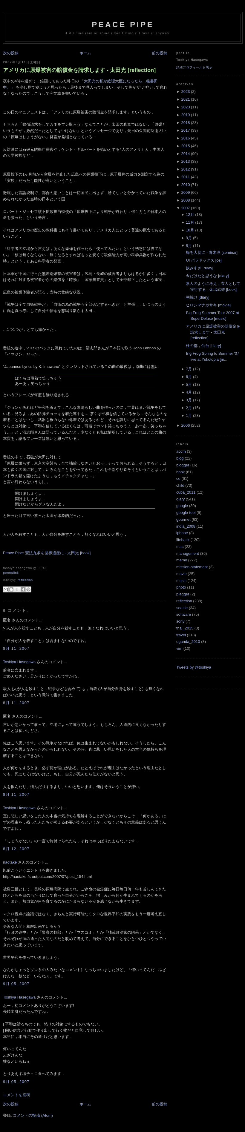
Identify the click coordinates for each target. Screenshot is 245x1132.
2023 (185, 91)
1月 (189, 415)
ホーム (85, 53)
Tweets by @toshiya (193, 667)
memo (181, 560)
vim (179, 648)
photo (181, 587)
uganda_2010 (188, 641)
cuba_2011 (185, 492)
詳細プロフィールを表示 (194, 67)
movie (181, 574)
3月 (189, 400)
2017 (185, 130)
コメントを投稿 (16, 1095)
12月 (190, 214)
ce (178, 478)
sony (180, 621)
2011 (185, 177)
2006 (185, 425)
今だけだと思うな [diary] (207, 276)
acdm (181, 451)
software (183, 614)
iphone (182, 533)
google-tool (185, 512)
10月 (190, 230)
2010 (185, 184)
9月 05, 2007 (16, 984)
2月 (189, 408)
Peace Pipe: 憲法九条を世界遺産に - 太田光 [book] (47, 553)
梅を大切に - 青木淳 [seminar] (212, 252)
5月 (189, 384)
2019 (185, 115)
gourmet (183, 519)
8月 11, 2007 (16, 648)
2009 (185, 192)
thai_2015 (184, 628)
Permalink (11, 573)
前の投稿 (159, 53)
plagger (182, 594)
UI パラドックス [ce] (203, 260)
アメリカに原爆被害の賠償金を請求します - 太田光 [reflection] (79, 70)
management (187, 553)
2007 (185, 208)
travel (181, 635)
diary (180, 499)
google (182, 505)
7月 (189, 369)
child (180, 485)
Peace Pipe (123, 24)
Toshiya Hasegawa (19, 662)
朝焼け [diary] (197, 297)
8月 (189, 245)
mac (180, 546)
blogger (182, 465)
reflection (25, 580)
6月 (189, 376)
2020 (185, 107)
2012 (185, 169)
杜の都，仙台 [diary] (203, 345)
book (180, 472)
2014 (185, 153)
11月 (190, 222)
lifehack (182, 539)
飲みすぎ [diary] (199, 268)
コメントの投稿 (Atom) (33, 1115)
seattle (182, 608)
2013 (185, 161)
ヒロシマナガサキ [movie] (208, 305)
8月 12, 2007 (16, 849)
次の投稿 (11, 53)
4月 (189, 392)
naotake (10, 862)
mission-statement (192, 567)
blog (180, 458)
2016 (185, 138)
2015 (185, 146)
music (181, 580)
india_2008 (185, 526)
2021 (185, 99)
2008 (185, 200)
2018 (185, 122)
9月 (189, 238)
